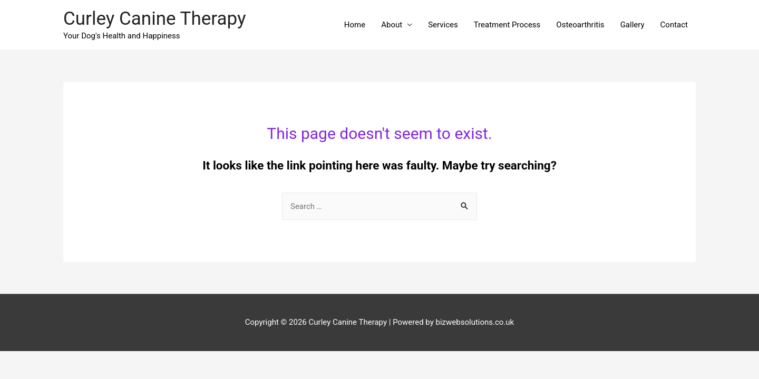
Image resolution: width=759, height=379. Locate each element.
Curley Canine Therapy (154, 18)
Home (354, 24)
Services (443, 24)
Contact (674, 24)
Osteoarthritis (580, 24)
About (391, 24)
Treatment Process (507, 24)
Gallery (632, 24)
